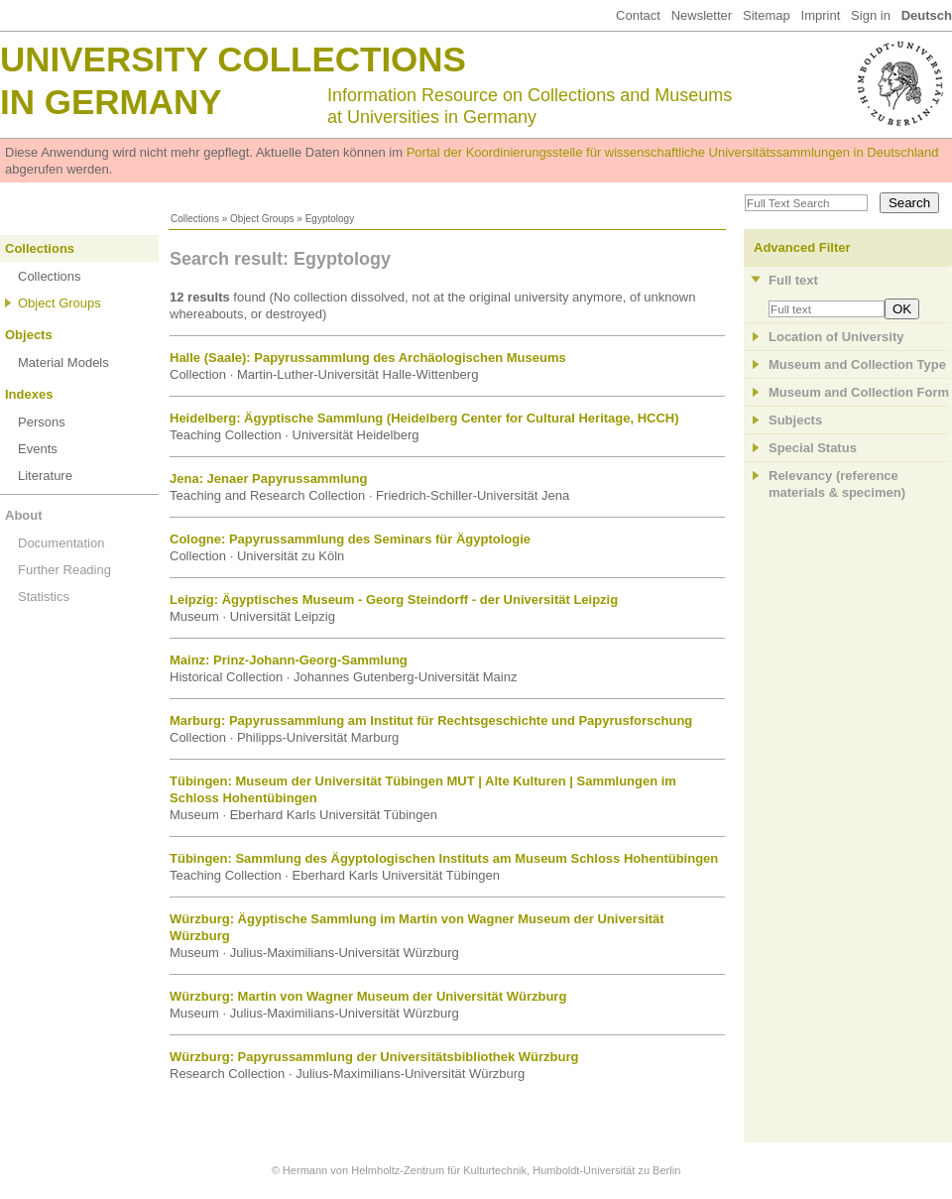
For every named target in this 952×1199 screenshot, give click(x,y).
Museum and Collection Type (857, 364)
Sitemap (766, 15)
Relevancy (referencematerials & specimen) (837, 484)
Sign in (871, 15)
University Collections (233, 59)
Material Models (63, 362)
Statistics (43, 596)
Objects (29, 334)
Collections (195, 218)
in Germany (111, 101)
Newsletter (701, 15)
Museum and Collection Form (859, 392)
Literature (45, 475)
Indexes (29, 394)
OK (901, 308)
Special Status (813, 447)
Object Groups (262, 218)
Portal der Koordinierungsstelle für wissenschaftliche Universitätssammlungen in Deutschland (673, 152)
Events (38, 448)
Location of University (836, 336)
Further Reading (64, 569)
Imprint (821, 15)
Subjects (795, 420)
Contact (638, 15)
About (24, 515)
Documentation (61, 543)
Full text (793, 280)
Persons (41, 422)
